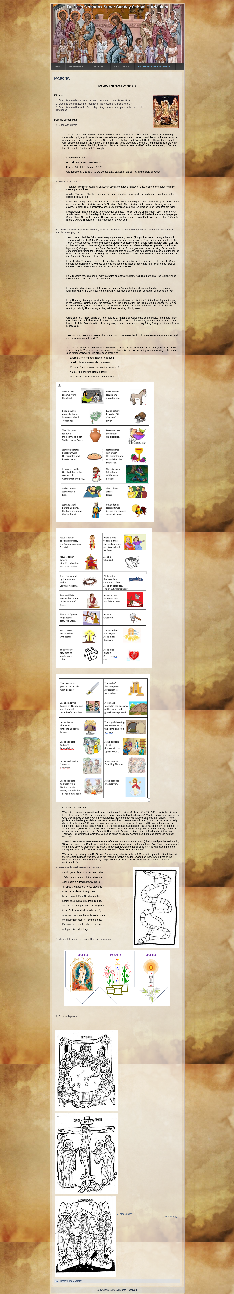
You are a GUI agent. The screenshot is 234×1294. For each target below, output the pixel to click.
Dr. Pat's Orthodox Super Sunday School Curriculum (117, 7)
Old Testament (77, 66)
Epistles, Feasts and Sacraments (155, 66)
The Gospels (99, 66)
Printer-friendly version (70, 1281)
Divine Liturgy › (170, 1216)
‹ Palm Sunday (125, 1214)
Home (58, 66)
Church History (122, 66)
